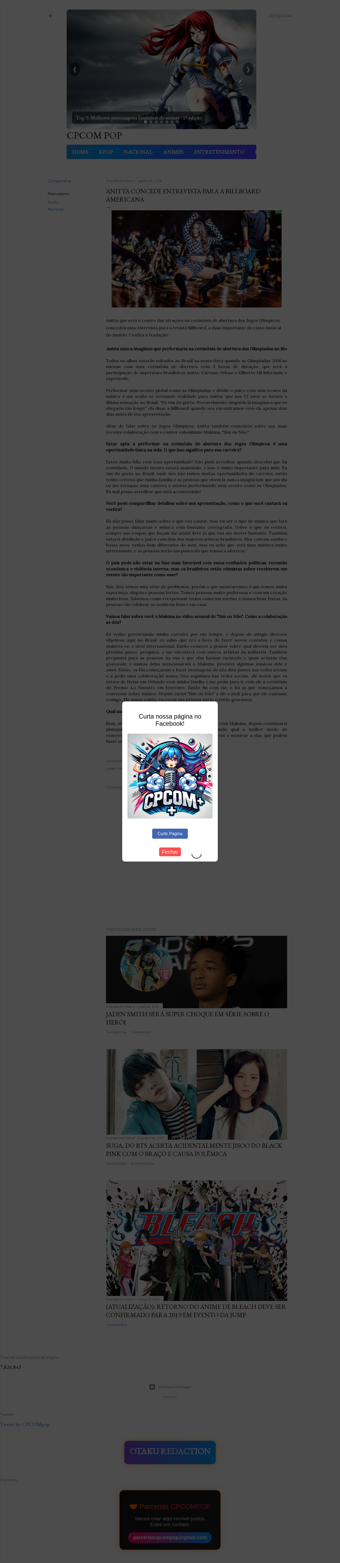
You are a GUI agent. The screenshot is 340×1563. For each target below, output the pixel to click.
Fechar (170, 852)
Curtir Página (170, 833)
